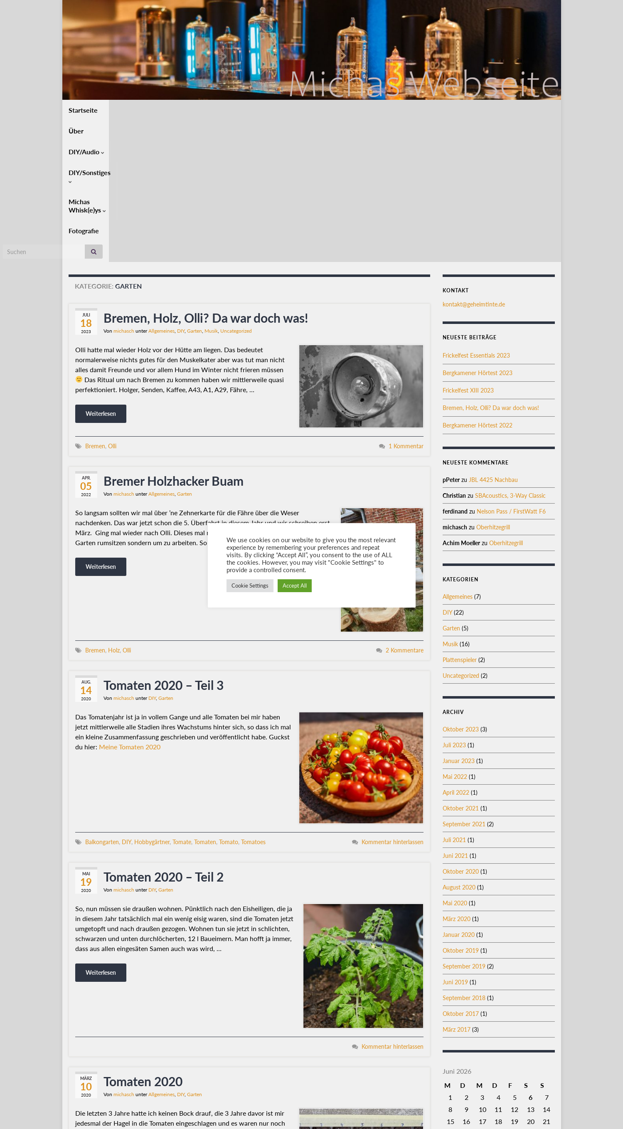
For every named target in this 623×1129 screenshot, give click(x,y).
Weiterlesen (101, 272)
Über (118, 110)
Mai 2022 (455, 635)
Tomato (228, 700)
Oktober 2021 (461, 666)
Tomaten (205, 700)
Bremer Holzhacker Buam (173, 339)
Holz (114, 508)
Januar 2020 (459, 793)
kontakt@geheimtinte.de (474, 162)
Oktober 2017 (461, 872)
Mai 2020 (455, 761)
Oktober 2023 (461, 587)
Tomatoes (253, 700)
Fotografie (335, 110)
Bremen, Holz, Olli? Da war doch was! (205, 176)
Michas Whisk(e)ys (277, 110)
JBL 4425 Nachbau (493, 338)
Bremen (95, 304)
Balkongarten (102, 700)
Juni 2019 (455, 840)
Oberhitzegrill (493, 385)
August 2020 (459, 745)
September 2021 (464, 682)
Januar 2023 (459, 619)
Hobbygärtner (152, 700)
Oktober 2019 (461, 809)
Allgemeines (161, 189)
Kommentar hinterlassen (393, 700)
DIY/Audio (156, 110)
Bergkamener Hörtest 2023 (477, 231)
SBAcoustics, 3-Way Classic (510, 354)
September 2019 (464, 824)
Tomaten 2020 (142, 939)
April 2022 (456, 651)
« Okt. (495, 1015)
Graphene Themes (135, 1119)
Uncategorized (236, 189)
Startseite (83, 110)
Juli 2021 (454, 698)
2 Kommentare (405, 508)
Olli (112, 304)
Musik (211, 189)
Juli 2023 (454, 603)
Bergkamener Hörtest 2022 (477, 283)
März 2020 (456, 777)
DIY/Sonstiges (210, 110)
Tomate (181, 700)
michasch (123, 189)
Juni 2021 (455, 714)
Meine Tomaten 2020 (129, 605)
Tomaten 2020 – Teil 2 (163, 735)
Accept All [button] (295, 585)
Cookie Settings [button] (249, 585)
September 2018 (464, 856)
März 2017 (456, 888)
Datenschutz (500, 1111)
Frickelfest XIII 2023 (468, 248)
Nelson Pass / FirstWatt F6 (511, 369)
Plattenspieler (460, 518)
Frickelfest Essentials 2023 (476, 213)
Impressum (541, 1111)
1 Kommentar (406, 304)
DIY (181, 189)
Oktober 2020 (461, 730)
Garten (194, 189)
